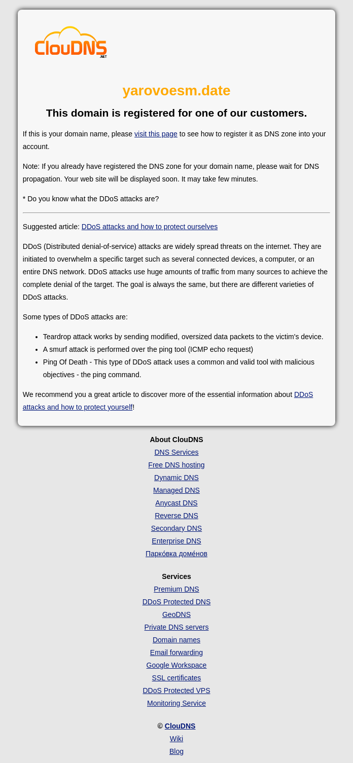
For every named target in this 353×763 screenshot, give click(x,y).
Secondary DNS (176, 528)
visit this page (156, 134)
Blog (176, 751)
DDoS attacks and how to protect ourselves (150, 227)
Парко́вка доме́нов (176, 554)
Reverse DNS (176, 516)
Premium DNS (176, 589)
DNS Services (176, 452)
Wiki (176, 739)
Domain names (176, 640)
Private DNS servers (177, 627)
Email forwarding (176, 652)
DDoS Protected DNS (177, 602)
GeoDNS (176, 614)
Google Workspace (177, 665)
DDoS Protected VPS (176, 690)
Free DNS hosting (176, 465)
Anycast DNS (176, 503)
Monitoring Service (176, 703)
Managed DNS (176, 490)
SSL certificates (176, 678)
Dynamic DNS (176, 478)
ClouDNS (180, 726)
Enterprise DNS (176, 541)
